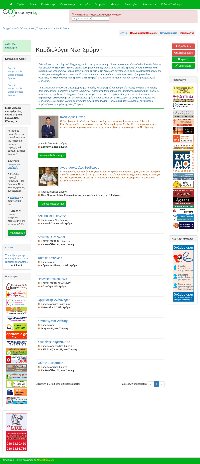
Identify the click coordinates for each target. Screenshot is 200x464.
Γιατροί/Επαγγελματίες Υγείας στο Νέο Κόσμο (15, 90)
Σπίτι (33, 4)
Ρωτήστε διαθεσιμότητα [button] (52, 155)
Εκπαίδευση (48, 4)
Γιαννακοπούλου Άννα (52, 279)
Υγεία (21, 4)
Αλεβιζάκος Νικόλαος (52, 216)
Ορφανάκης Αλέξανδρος (54, 300)
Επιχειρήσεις (67, 4)
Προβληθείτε (183, 46)
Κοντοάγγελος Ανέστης (53, 321)
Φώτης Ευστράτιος (50, 363)
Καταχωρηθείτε (17, 232)
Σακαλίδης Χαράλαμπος (54, 342)
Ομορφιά (100, 4)
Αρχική (124, 33)
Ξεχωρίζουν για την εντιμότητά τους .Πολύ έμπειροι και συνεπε (16, 258)
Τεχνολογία (131, 4)
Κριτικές (9, 247)
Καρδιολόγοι (62, 28)
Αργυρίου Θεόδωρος (52, 237)
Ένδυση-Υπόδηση (171, 4)
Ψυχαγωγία (149, 4)
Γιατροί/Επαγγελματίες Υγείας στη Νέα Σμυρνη (15, 73)
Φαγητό (85, 4)
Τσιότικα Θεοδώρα (50, 258)
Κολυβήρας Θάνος (72, 117)
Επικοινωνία (183, 65)
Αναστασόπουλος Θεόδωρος (79, 167)
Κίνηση (115, 4)
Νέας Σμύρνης (38, 28)
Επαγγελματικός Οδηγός (15, 28)
